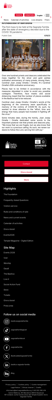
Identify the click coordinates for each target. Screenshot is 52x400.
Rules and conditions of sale (16, 212)
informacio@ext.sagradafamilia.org (19, 390)
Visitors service (10, 206)
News (6, 20)
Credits (38, 387)
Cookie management (39, 385)
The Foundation (10, 194)
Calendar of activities (20, 20)
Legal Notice (15, 387)
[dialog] (47, 395)
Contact (26, 164)
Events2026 (9, 235)
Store (26, 180)
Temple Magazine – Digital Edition (18, 240)
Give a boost (26, 172)
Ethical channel (28, 387)
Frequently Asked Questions (16, 200)
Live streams (36, 20)
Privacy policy (11, 385)
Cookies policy (24, 385)
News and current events (15, 217)
